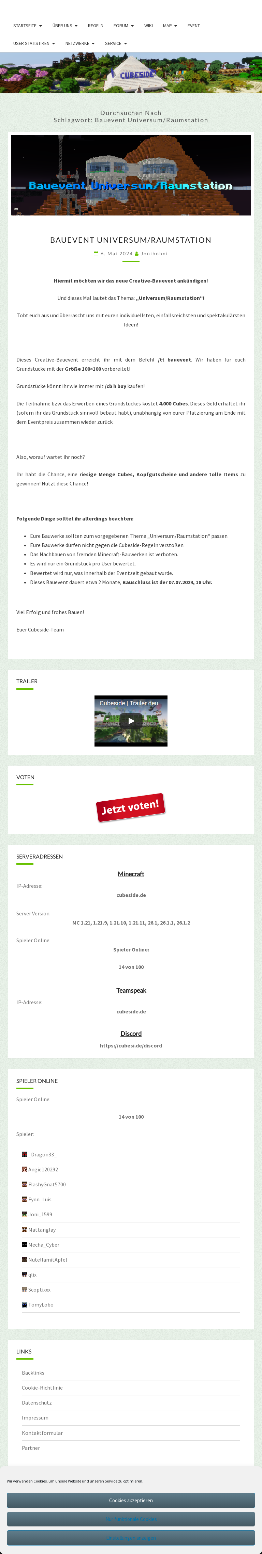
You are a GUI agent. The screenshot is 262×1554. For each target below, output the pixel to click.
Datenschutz (37, 1402)
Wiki (148, 25)
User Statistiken (31, 43)
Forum (121, 25)
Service (113, 43)
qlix (32, 1274)
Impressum (35, 1417)
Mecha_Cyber (43, 1244)
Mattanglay (42, 1229)
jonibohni (154, 253)
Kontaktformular (42, 1432)
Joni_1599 (40, 1214)
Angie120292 (43, 1169)
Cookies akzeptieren (131, 1500)
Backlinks (33, 1372)
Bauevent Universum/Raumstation (131, 239)
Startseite (25, 25)
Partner (31, 1447)
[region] (131, 72)
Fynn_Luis (40, 1199)
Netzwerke (77, 43)
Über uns (62, 25)
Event (194, 25)
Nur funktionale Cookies (131, 1519)
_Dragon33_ (42, 1154)
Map (167, 25)
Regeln (95, 25)
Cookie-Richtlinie (42, 1387)
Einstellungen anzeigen (131, 1538)
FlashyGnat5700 (47, 1184)
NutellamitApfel (47, 1259)
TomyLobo (41, 1304)
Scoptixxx (39, 1289)
